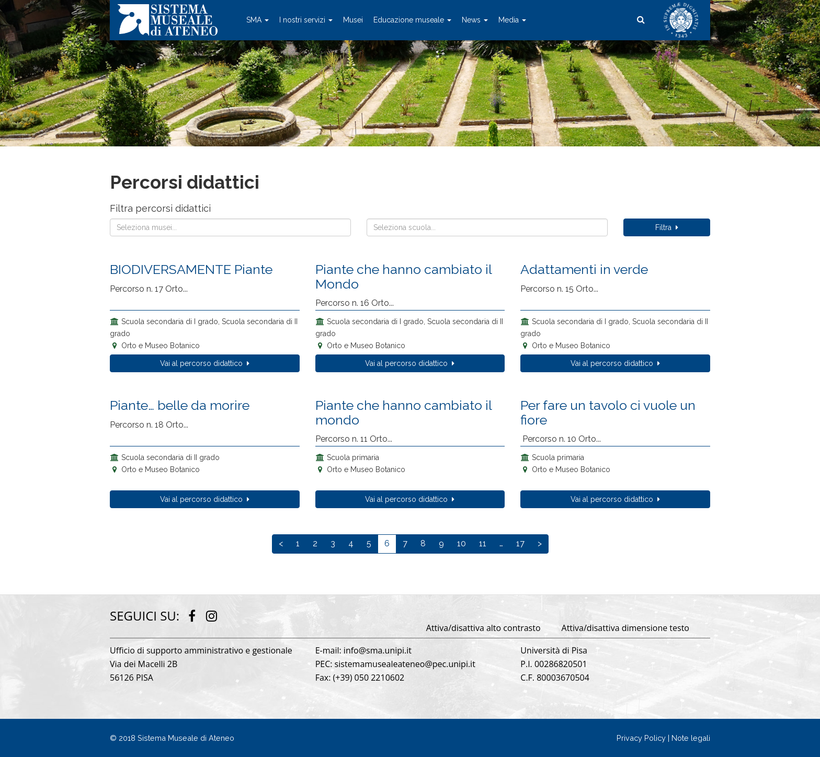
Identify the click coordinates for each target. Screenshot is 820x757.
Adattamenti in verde (584, 269)
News (475, 20)
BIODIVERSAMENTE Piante (191, 269)
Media (512, 20)
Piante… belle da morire (179, 405)
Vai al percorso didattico (204, 363)
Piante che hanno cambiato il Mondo (403, 276)
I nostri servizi (306, 20)
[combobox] (230, 227)
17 (520, 543)
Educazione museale (412, 20)
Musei (353, 20)
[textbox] (230, 227)
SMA (257, 20)
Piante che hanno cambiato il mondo (403, 412)
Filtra (666, 227)
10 (461, 543)
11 (482, 543)
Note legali (690, 737)
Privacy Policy (641, 737)
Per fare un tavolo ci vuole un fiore (608, 412)
